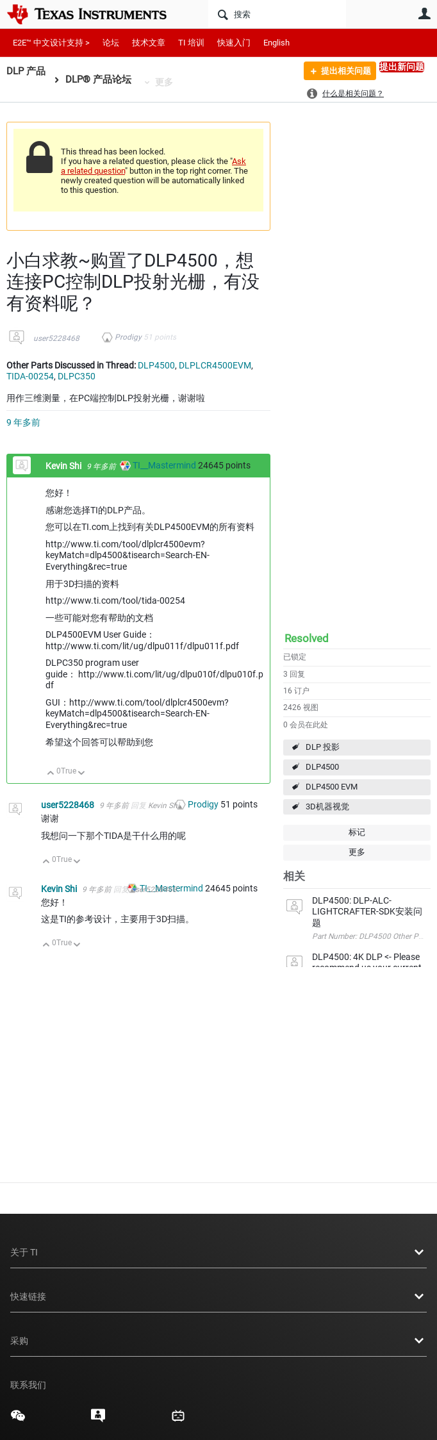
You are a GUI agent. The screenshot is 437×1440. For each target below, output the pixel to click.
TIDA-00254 (30, 376)
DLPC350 (76, 376)
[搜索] (277, 14)
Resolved (306, 638)
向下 (81, 773)
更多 (164, 82)
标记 (357, 832)
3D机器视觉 (327, 806)
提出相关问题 (341, 72)
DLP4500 (322, 767)
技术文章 (148, 42)
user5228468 (56, 338)
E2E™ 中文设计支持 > (51, 42)
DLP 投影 (323, 747)
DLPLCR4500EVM (215, 365)
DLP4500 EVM (332, 786)
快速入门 (234, 42)
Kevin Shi (64, 466)
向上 (50, 773)
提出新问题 (401, 67)
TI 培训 (191, 42)
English (276, 42)
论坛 (111, 42)
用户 (424, 13)
